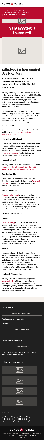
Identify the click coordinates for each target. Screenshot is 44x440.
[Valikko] (39, 3)
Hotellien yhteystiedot (22, 313)
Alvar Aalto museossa (11, 153)
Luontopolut (7, 281)
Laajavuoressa (8, 223)
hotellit (10, 10)
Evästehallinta (22, 435)
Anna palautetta (22, 329)
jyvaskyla (20, 10)
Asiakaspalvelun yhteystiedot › (13, 319)
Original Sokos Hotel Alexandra (17, 12)
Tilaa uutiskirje (22, 346)
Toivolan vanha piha (10, 195)
